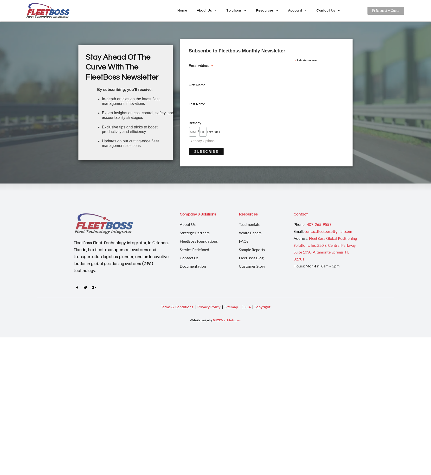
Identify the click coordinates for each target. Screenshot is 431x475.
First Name (197, 85)
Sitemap (232, 306)
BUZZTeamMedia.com (227, 320)
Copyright (262, 306)
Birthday (195, 123)
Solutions (236, 10)
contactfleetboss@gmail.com (328, 231)
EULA (246, 306)
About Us (207, 10)
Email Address (201, 65)
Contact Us (328, 10)
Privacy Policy (209, 306)
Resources (267, 10)
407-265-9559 (318, 224)
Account (297, 10)
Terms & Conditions (177, 306)
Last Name (197, 104)
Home (182, 10)
